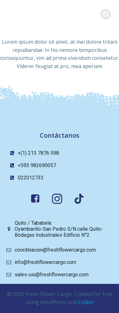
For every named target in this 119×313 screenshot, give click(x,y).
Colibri (86, 302)
